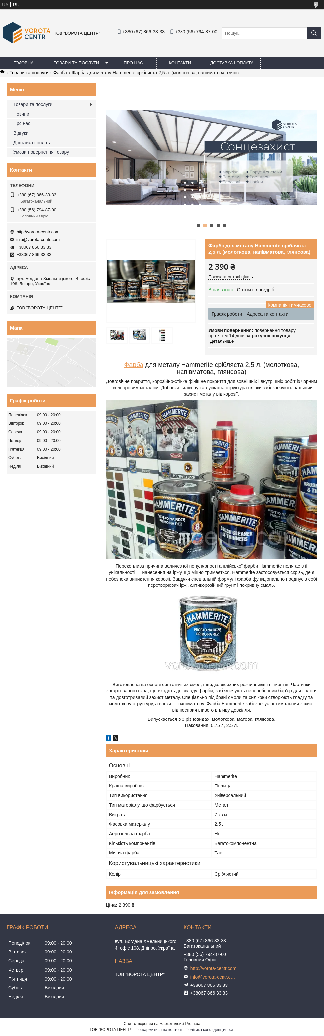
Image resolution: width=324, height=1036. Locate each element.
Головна (23, 62)
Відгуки (21, 133)
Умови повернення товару (41, 152)
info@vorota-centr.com (38, 239)
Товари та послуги (76, 62)
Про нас (133, 62)
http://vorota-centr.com (38, 231)
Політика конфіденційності (210, 1029)
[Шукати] (314, 33)
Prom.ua (192, 1023)
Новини (21, 114)
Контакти (180, 62)
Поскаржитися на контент (159, 1029)
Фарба (60, 72)
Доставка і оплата (232, 62)
